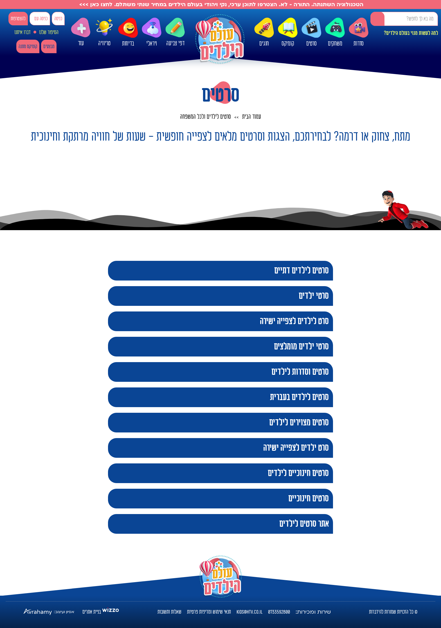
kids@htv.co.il (249, 612)
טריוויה (104, 31)
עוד (81, 32)
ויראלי (151, 32)
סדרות (358, 32)
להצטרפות (18, 19)
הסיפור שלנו (48, 32)
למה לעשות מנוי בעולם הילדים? (411, 33)
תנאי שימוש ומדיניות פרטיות (209, 612)
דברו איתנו (22, 32)
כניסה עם (41, 19)
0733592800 (279, 612)
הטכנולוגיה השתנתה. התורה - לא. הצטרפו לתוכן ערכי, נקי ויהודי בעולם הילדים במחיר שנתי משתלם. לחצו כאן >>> (220, 4)
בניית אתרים (91, 612)
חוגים (264, 32)
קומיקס (288, 32)
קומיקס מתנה (28, 47)
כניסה (58, 19)
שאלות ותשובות (169, 612)
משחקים (335, 32)
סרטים (311, 32)
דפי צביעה (175, 32)
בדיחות (128, 32)
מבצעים (48, 47)
